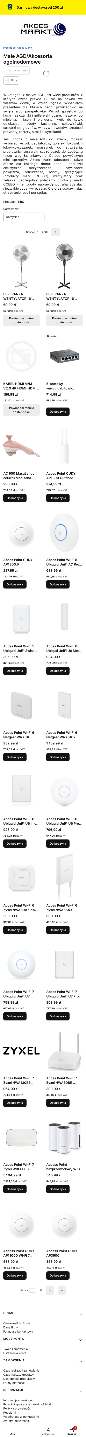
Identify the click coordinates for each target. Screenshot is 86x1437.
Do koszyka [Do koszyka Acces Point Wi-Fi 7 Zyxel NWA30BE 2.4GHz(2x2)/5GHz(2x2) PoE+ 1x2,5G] (58, 1102)
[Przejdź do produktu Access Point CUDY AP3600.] (64, 1223)
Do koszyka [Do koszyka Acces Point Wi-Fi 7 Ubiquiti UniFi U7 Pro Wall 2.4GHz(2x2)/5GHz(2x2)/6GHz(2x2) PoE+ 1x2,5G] (58, 1016)
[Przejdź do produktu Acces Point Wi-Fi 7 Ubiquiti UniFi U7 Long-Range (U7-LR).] (21, 964)
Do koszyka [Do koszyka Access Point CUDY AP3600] (58, 1275)
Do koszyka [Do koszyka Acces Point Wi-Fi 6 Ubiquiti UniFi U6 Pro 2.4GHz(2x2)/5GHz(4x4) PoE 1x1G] (58, 843)
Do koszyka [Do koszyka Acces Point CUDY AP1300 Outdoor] (58, 498)
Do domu (18, 71)
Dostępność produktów (19, 1378)
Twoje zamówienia (15, 1349)
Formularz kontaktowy (18, 1331)
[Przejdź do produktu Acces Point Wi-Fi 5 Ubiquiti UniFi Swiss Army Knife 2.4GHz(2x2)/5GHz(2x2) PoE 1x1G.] (21, 618)
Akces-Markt (17, 47)
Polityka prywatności (17, 1408)
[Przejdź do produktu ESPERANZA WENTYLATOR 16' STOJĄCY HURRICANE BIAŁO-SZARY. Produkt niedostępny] (21, 266)
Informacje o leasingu (17, 1400)
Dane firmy (10, 1327)
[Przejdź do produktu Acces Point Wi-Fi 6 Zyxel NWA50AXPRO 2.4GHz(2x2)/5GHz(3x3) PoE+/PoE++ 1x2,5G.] (21, 877)
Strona (30, 232)
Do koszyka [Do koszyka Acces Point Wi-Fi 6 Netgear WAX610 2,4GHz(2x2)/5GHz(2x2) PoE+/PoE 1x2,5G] (15, 757)
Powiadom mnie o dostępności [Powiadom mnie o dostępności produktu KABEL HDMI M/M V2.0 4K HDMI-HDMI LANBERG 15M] (21, 410)
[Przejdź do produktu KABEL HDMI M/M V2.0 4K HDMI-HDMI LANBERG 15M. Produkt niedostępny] (21, 356)
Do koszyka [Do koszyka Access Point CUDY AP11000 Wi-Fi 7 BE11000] (15, 1275)
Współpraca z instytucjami (21, 1416)
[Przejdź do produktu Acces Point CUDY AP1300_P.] (21, 532)
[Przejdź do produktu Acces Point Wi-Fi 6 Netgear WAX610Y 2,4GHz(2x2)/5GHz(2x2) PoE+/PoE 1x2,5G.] (64, 705)
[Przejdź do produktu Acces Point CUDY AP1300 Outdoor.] (64, 445)
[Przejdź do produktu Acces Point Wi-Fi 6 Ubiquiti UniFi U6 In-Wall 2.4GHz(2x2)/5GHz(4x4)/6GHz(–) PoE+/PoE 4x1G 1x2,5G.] (21, 791)
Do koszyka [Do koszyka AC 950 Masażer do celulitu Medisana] (15, 498)
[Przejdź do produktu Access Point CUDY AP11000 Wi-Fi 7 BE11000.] (21, 1223)
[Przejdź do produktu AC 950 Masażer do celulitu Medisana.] (21, 445)
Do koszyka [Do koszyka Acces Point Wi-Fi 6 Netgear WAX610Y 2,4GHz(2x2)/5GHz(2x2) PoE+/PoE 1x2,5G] (58, 757)
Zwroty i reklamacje (16, 1420)
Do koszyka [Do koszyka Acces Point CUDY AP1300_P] (15, 584)
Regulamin (10, 1412)
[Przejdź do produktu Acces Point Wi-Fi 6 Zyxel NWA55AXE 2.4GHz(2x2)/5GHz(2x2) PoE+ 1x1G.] (64, 877)
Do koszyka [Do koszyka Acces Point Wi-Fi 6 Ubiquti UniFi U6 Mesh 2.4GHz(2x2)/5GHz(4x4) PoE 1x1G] (58, 670)
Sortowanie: (11, 209)
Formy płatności (13, 1382)
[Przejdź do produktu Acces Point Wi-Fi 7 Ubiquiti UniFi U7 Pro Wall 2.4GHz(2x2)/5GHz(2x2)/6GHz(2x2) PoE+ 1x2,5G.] (64, 964)
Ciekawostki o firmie (16, 1323)
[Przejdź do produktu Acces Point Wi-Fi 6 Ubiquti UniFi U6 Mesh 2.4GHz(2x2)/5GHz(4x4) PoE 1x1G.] (64, 618)
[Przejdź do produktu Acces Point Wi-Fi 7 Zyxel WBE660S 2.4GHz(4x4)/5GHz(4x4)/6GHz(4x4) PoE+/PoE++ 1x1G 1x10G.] (21, 1137)
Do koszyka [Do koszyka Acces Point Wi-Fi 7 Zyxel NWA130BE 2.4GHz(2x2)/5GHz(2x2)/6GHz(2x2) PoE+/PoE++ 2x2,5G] (15, 1102)
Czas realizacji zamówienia (21, 1370)
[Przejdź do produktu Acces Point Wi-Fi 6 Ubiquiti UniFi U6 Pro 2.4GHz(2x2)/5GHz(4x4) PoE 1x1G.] (64, 791)
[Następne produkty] (50, 1290)
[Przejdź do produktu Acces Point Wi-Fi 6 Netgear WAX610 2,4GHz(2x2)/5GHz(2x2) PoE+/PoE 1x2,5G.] (21, 705)
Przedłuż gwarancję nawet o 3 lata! (27, 1404)
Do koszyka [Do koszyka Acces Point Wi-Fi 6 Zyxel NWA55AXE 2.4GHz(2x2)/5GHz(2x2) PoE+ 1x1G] (58, 930)
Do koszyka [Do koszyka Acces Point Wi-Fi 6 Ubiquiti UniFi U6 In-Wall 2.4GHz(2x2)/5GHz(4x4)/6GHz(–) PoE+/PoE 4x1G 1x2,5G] (15, 843)
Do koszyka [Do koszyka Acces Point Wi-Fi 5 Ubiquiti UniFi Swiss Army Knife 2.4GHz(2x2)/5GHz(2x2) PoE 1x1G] (15, 670)
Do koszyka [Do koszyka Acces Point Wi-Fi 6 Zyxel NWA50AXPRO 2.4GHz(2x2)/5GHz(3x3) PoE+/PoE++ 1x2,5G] (15, 930)
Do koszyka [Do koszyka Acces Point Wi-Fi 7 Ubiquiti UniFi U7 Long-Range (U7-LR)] (15, 1016)
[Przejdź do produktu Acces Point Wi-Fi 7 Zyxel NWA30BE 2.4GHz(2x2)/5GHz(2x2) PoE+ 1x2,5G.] (64, 1050)
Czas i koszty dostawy (18, 1374)
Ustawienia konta (14, 1353)
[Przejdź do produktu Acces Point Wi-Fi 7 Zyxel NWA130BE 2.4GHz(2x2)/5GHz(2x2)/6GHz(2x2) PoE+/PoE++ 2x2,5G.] (21, 1050)
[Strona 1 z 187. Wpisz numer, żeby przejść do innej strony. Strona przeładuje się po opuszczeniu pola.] (38, 232)
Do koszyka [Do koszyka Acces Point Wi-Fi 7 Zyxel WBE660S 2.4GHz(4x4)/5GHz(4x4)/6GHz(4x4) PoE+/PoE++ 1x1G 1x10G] (15, 1189)
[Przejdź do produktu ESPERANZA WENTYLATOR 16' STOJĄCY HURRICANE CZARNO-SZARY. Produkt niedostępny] (64, 266)
